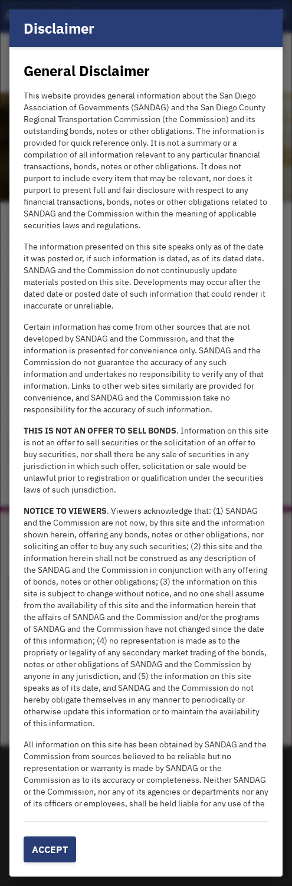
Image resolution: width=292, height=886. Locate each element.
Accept (50, 849)
